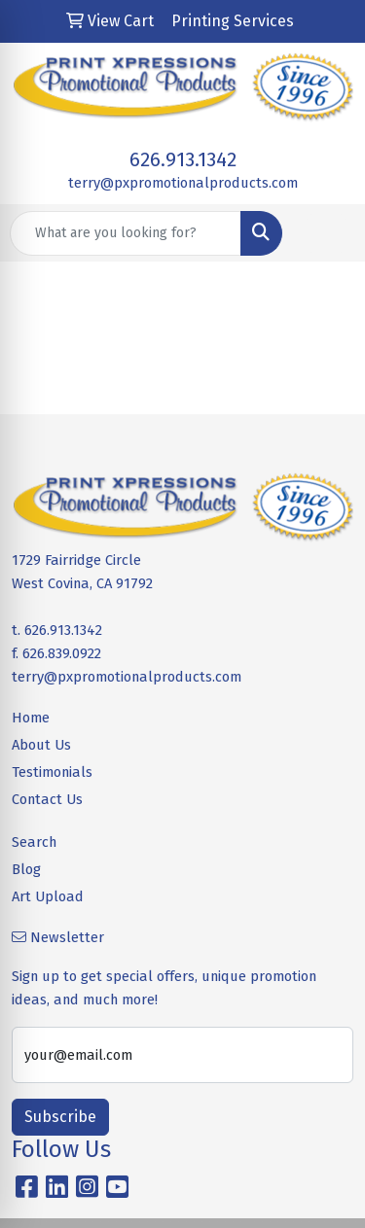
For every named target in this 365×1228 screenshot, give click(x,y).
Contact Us (47, 799)
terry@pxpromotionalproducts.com (183, 183)
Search (34, 842)
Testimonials (52, 772)
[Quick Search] (125, 233)
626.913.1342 (183, 159)
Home (31, 717)
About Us (41, 745)
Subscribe (60, 1116)
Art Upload (48, 896)
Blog (26, 869)
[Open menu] (326, 233)
